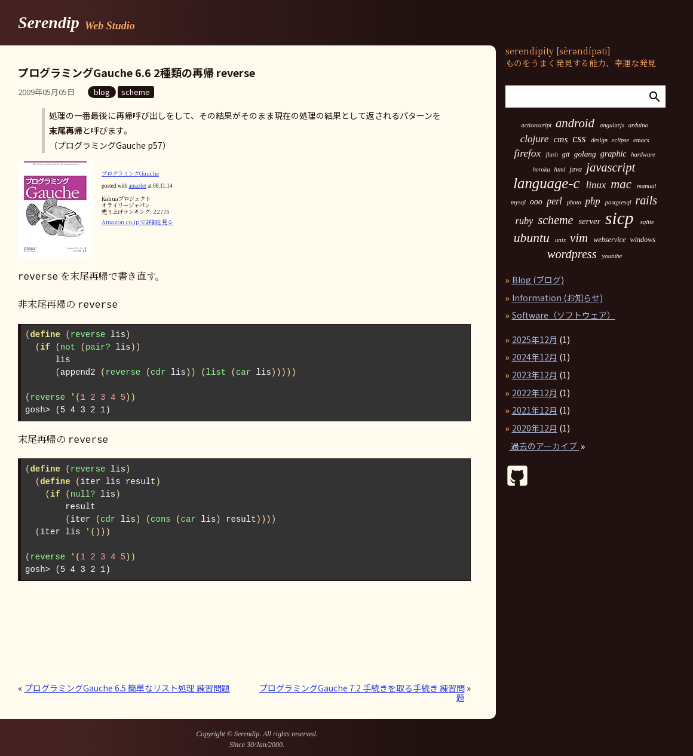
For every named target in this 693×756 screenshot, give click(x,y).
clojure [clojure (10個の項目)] (534, 139)
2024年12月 (534, 357)
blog (102, 91)
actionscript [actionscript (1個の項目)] (536, 125)
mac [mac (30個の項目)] (621, 184)
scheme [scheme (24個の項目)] (555, 220)
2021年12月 (534, 410)
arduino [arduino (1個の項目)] (638, 125)
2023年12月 (534, 375)
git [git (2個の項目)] (566, 154)
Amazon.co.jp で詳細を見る (137, 222)
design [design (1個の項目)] (599, 140)
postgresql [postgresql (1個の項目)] (618, 203)
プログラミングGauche (130, 173)
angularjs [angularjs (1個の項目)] (612, 125)
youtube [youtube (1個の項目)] (612, 256)
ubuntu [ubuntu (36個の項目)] (532, 238)
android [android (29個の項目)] (575, 123)
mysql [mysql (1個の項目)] (518, 203)
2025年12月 (534, 339)
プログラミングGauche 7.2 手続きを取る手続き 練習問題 (362, 689)
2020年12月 (534, 428)
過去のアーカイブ (544, 446)
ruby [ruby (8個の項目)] (524, 221)
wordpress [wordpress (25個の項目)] (572, 254)
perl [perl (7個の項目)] (554, 201)
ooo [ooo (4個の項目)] (536, 201)
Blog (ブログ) (538, 280)
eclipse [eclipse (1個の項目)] (621, 140)
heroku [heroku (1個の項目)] (541, 170)
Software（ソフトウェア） (563, 315)
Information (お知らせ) (557, 298)
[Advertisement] (158, 633)
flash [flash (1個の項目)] (551, 155)
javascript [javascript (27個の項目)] (610, 167)
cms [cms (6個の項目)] (560, 138)
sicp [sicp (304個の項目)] (619, 218)
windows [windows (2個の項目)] (642, 239)
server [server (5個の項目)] (589, 221)
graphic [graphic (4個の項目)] (613, 153)
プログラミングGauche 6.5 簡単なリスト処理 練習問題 (127, 685)
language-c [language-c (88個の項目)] (546, 183)
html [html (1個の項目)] (560, 170)
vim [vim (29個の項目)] (579, 238)
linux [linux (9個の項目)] (596, 185)
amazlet (137, 186)
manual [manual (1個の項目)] (646, 186)
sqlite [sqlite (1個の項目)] (647, 222)
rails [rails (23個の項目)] (646, 201)
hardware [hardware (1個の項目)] (643, 155)
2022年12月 (534, 393)
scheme (135, 91)
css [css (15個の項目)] (578, 138)
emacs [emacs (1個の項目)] (641, 140)
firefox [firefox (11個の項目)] (527, 153)
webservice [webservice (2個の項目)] (609, 239)
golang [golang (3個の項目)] (585, 154)
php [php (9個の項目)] (592, 202)
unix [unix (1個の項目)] (560, 240)
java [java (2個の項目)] (575, 169)
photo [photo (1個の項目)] (574, 203)
